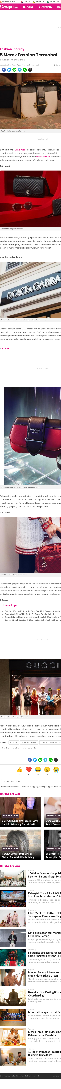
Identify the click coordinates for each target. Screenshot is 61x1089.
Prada (5, 348)
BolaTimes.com (54, 2)
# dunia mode (29, 748)
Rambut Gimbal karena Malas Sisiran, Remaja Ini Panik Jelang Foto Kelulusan (18, 855)
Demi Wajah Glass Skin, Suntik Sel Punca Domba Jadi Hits (30, 614)
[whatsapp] (24, 70)
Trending (28, 6)
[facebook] (4, 70)
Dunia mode (21, 149)
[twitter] (9, 70)
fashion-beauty (10, 816)
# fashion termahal (10, 748)
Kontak (56, 1076)
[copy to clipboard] (30, 70)
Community (45, 6)
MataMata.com (40, 2)
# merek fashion (29, 742)
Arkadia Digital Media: (9, 2)
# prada (13, 742)
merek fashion (43, 156)
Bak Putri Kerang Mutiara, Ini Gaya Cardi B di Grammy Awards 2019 (20, 822)
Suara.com (27, 2)
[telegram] (19, 70)
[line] (14, 70)
